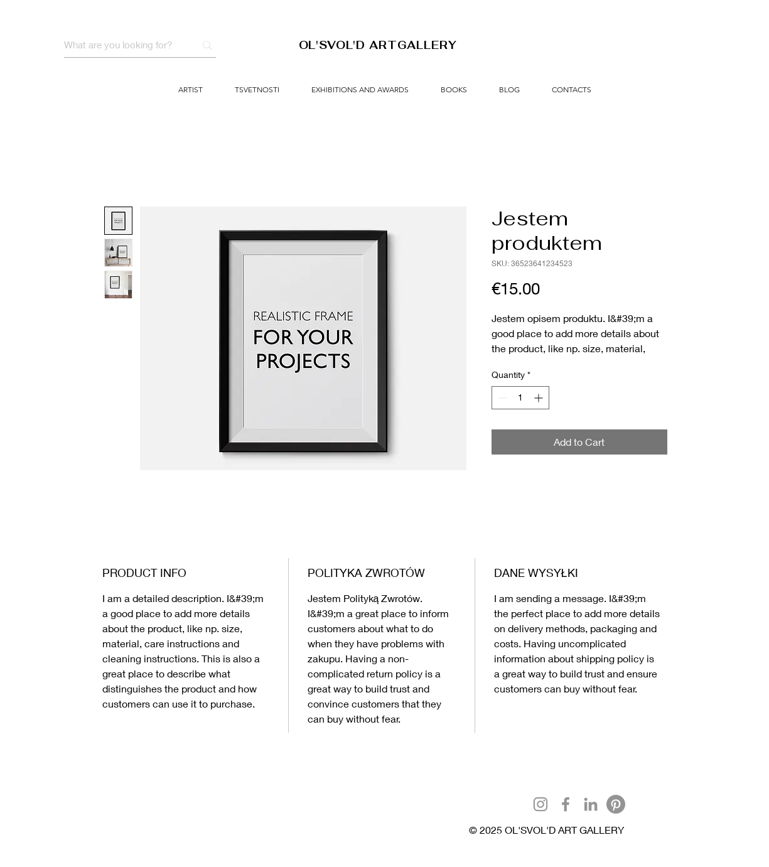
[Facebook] (565, 804)
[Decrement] (501, 398)
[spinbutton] (520, 398)
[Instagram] (540, 804)
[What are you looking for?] (120, 45)
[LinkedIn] (590, 804)
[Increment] (539, 398)
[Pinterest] (615, 804)
